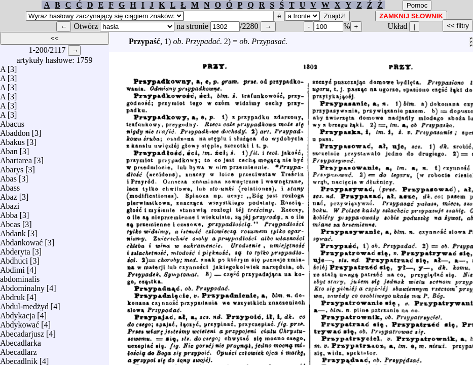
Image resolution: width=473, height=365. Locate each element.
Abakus (12, 139)
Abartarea (16, 158)
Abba (9, 212)
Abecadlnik (19, 358)
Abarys (11, 167)
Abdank (13, 231)
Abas (8, 176)
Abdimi (12, 267)
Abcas (10, 221)
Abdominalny (22, 285)
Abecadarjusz (22, 331)
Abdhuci (14, 258)
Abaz (8, 194)
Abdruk (12, 294)
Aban (9, 148)
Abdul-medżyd (24, 304)
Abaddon (15, 130)
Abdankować (21, 240)
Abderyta (15, 249)
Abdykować (19, 322)
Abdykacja (17, 313)
